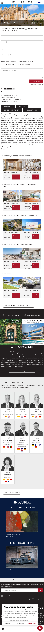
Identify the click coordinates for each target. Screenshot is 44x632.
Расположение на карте (9, 91)
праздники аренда (11, 110)
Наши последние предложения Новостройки (18, 244)
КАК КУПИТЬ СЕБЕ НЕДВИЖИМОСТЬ (22, 371)
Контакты (25, 562)
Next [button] (38, 168)
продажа (7, 106)
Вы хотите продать (9, 64)
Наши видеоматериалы (11, 452)
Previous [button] (5, 168)
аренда (22, 106)
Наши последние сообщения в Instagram (18, 305)
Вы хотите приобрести (26, 61)
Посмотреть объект (16, 177)
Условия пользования (7, 562)
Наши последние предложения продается (17, 156)
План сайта (18, 562)
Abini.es (26, 578)
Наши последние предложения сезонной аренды (19, 215)
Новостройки (32, 110)
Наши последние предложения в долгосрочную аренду (19, 185)
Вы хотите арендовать (24, 64)
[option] (12, 170)
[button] (4, 629)
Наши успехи (6, 274)
